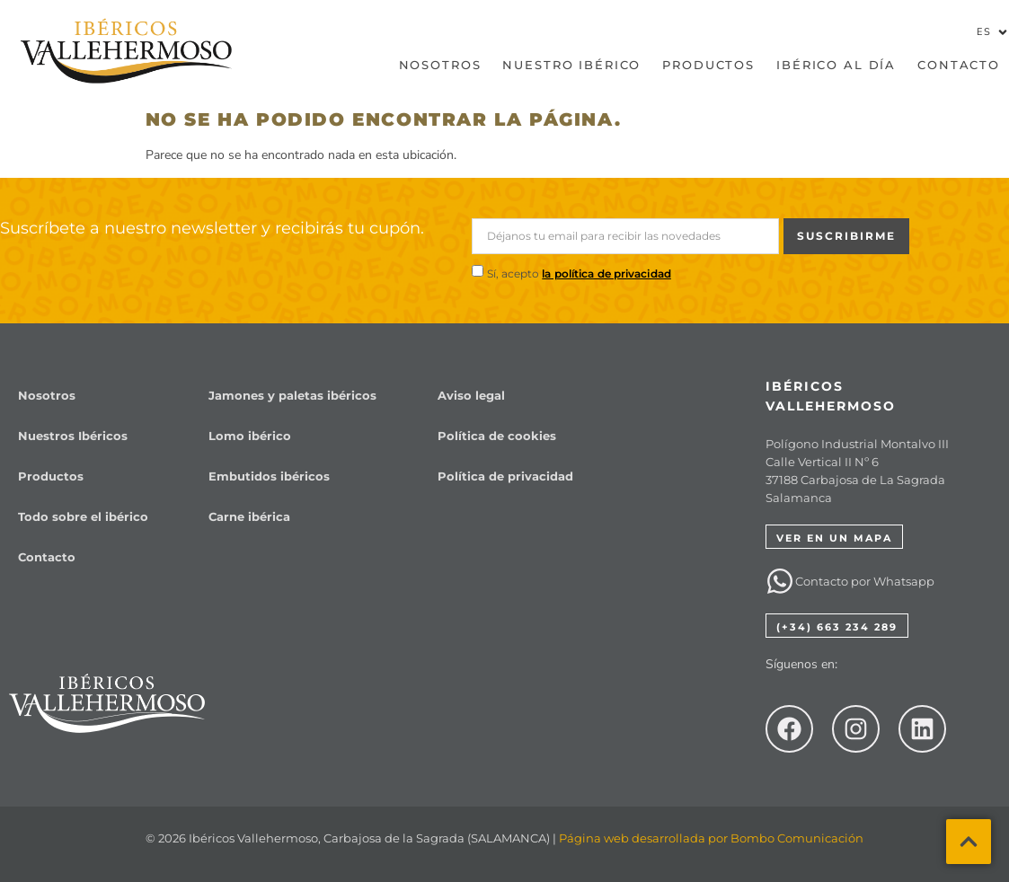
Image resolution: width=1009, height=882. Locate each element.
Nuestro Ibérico (571, 64)
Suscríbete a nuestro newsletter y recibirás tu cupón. (212, 228)
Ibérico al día (836, 64)
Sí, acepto (579, 273)
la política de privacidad (606, 273)
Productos (708, 64)
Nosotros (440, 64)
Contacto (958, 64)
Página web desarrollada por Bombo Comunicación (711, 838)
